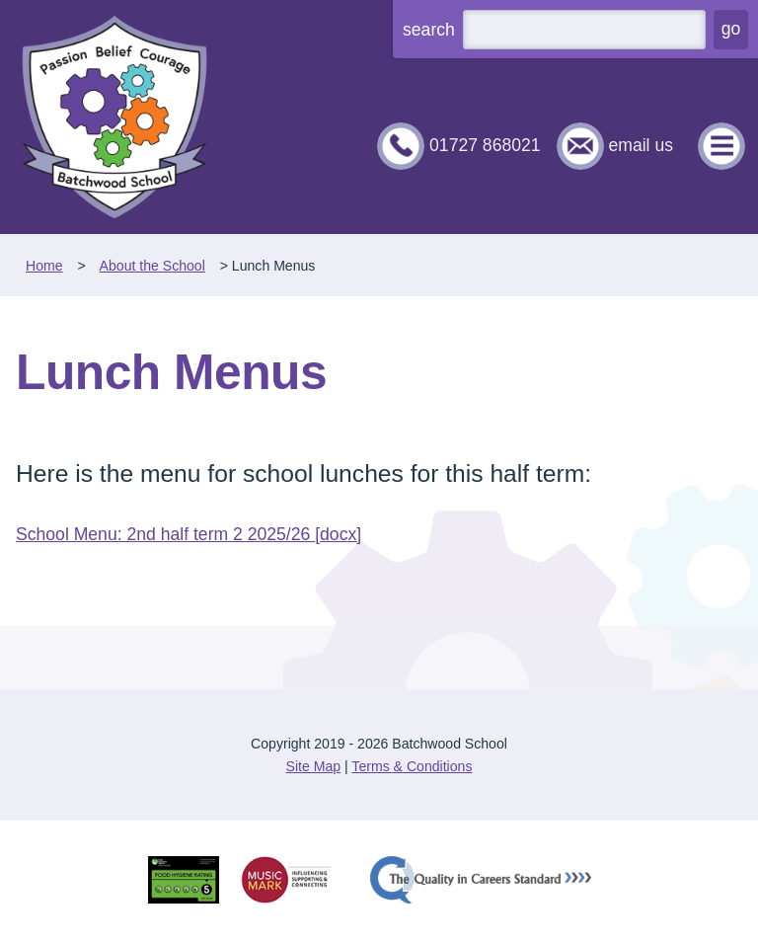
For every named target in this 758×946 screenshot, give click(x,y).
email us (640, 145)
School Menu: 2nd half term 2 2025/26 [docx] (188, 534)
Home (44, 266)
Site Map (313, 766)
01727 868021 (485, 145)
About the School (152, 266)
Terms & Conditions (411, 766)
